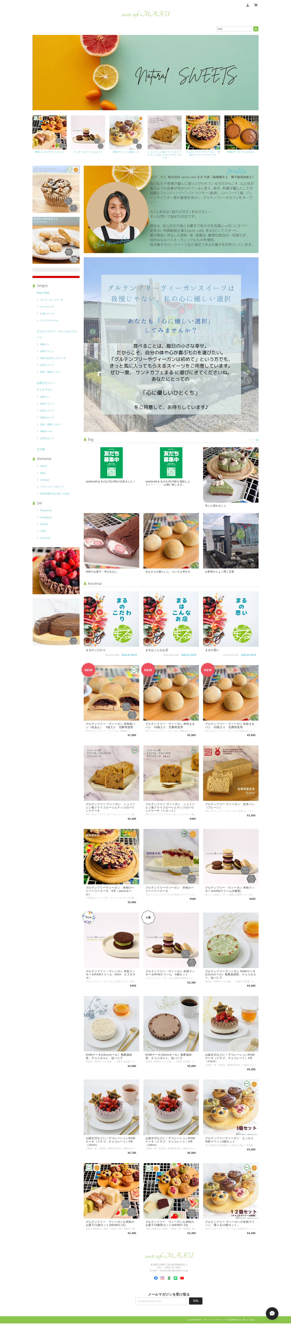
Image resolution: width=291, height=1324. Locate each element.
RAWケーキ (46, 431)
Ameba (44, 524)
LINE (43, 531)
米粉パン (44, 344)
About (43, 466)
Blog (43, 473)
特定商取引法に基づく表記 (55, 494)
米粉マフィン (47, 351)
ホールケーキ (47, 307)
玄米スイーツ (47, 365)
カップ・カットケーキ (51, 300)
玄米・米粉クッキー (50, 372)
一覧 (256, 439)
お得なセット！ (46, 383)
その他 (41, 449)
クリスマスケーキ (49, 320)
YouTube (45, 538)
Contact (44, 480)
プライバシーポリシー (52, 487)
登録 (195, 1301)
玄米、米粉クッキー (50, 424)
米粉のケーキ (47, 417)
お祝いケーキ (47, 313)
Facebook (46, 510)
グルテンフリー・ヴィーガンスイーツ (57, 334)
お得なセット (47, 438)
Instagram (46, 517)
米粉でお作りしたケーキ (53, 358)
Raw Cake (43, 293)
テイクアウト (45, 390)
